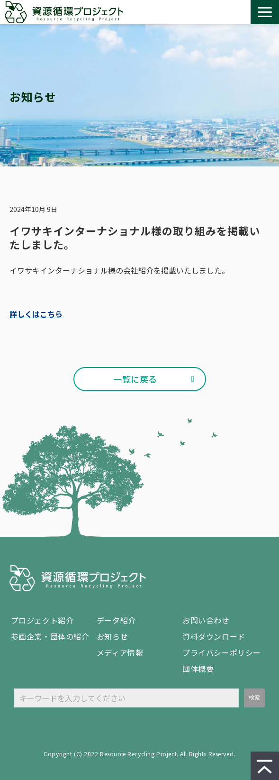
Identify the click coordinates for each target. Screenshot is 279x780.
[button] (265, 12)
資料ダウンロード (221, 12)
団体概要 (198, 668)
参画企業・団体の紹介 (50, 636)
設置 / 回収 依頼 (239, 12)
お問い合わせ (203, 12)
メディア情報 (120, 652)
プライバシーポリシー (221, 652)
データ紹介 (116, 620)
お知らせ (112, 636)
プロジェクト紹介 (42, 620)
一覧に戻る (135, 379)
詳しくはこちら (36, 314)
